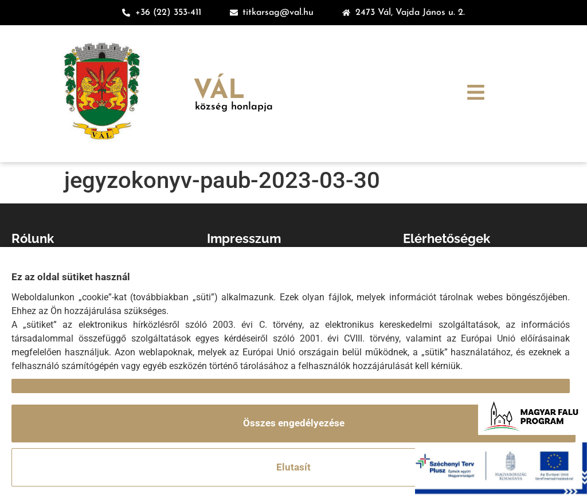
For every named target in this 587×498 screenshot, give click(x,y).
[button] (476, 94)
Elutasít (293, 467)
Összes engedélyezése (294, 423)
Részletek (33, 385)
